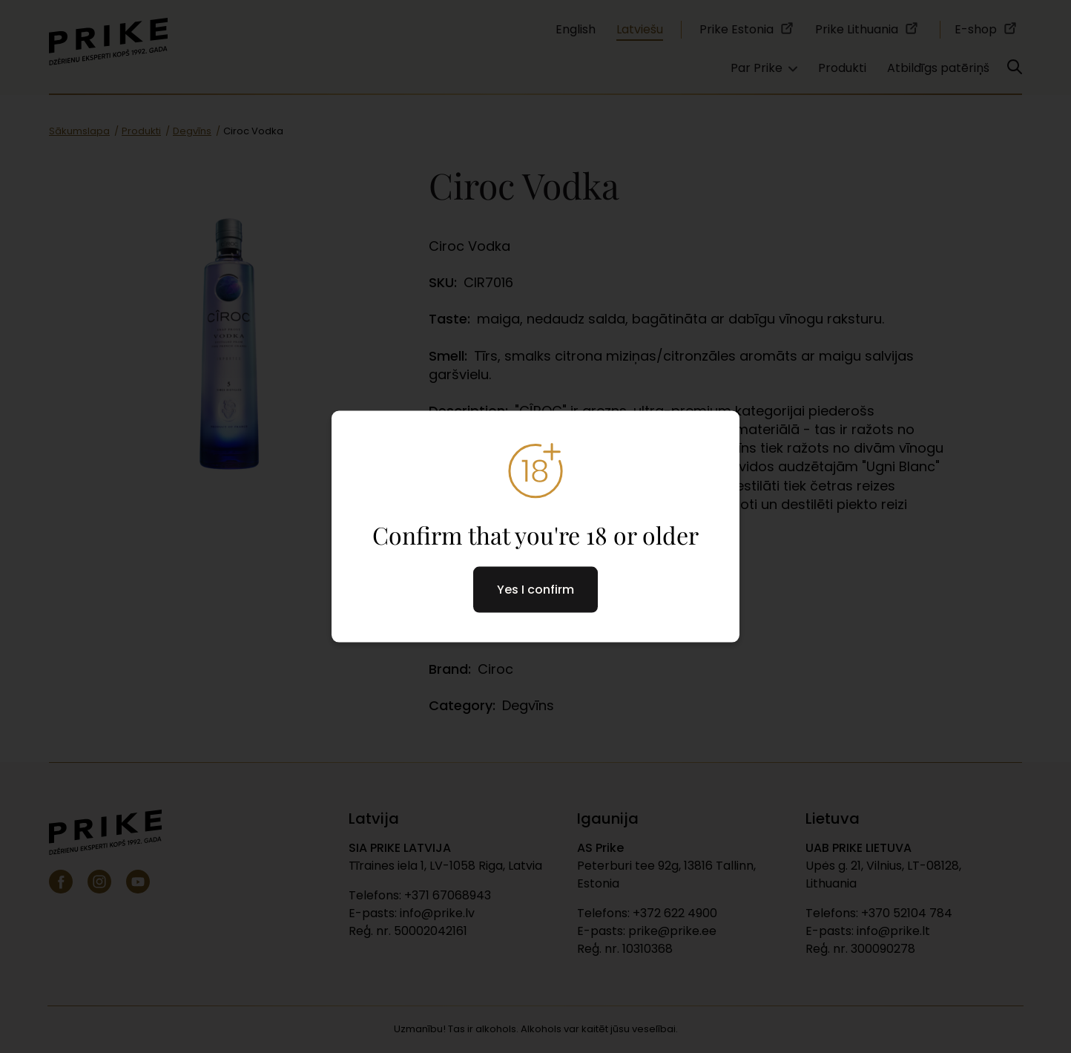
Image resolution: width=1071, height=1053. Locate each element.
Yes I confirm (535, 589)
